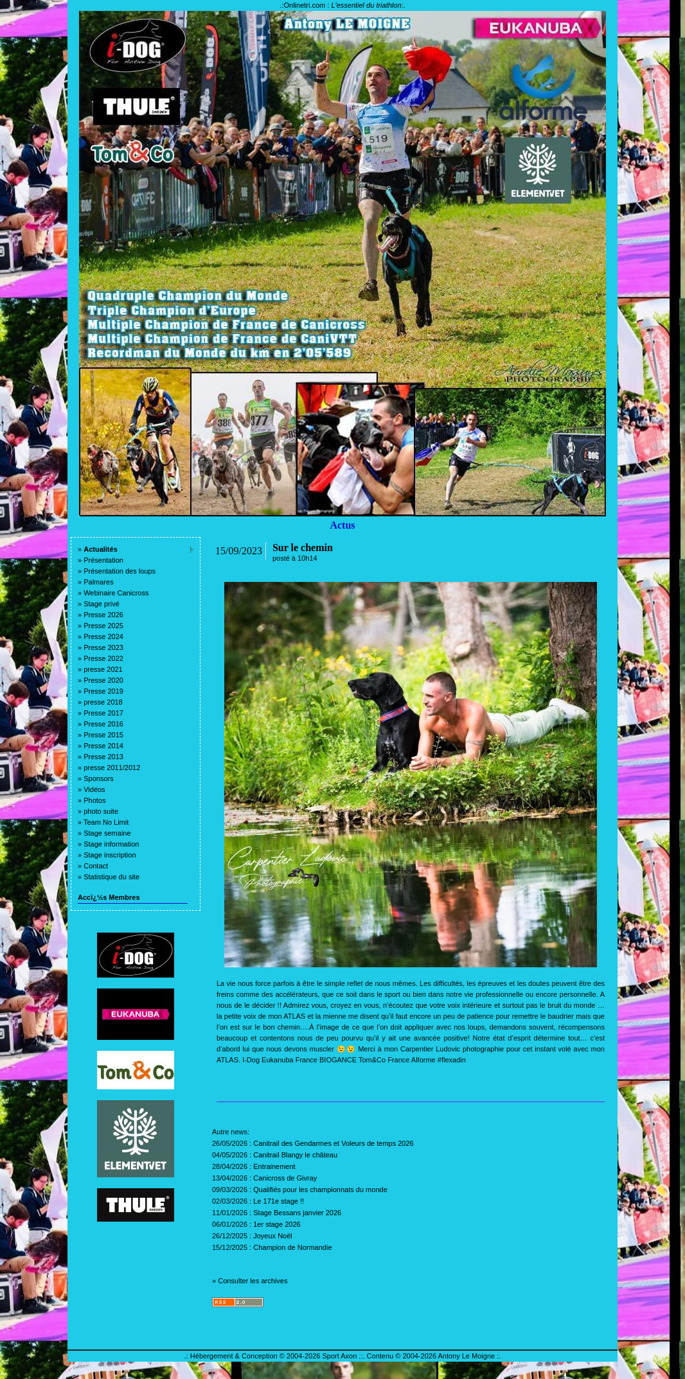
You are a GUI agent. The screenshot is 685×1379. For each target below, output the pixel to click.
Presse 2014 (103, 746)
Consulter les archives (252, 1281)
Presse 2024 (103, 636)
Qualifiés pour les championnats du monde (320, 1189)
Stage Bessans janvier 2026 (297, 1213)
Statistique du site (111, 877)
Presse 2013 (103, 756)
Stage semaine (107, 833)
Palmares (98, 582)
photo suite (101, 811)
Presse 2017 (103, 713)
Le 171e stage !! (278, 1201)
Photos (94, 800)
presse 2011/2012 (112, 767)
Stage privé (102, 604)
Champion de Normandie (292, 1247)
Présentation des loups (120, 571)
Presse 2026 (103, 615)
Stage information (111, 844)
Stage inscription (110, 855)
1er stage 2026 (276, 1224)
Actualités (101, 549)
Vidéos (94, 789)
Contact (96, 866)
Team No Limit (106, 822)
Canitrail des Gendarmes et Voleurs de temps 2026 (333, 1143)
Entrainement (274, 1166)
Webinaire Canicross (116, 593)
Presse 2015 (103, 735)
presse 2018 (103, 702)
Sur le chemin (302, 547)
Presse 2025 (103, 625)
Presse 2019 (103, 691)
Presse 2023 (103, 647)
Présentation (103, 560)
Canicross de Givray (285, 1178)
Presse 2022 (103, 658)
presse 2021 (103, 669)
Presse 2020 (103, 680)
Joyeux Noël (272, 1236)
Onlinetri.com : (342, 5)
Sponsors (98, 778)
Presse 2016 (103, 724)
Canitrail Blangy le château (295, 1155)
